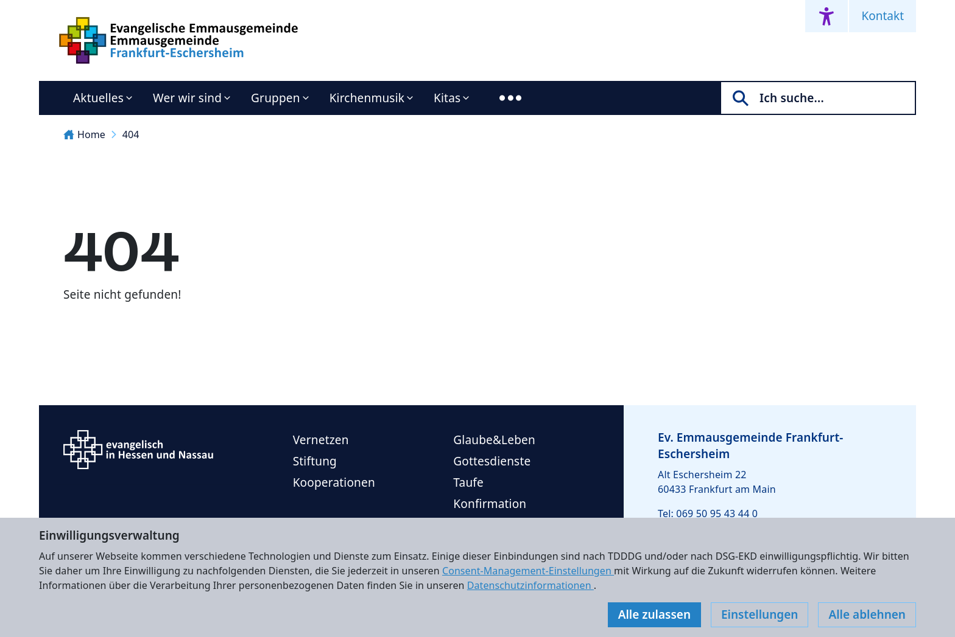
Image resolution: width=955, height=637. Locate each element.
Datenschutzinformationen (530, 585)
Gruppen (275, 98)
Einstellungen (759, 614)
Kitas (447, 98)
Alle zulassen (654, 614)
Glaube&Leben (494, 440)
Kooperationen (334, 482)
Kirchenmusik (366, 98)
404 (130, 134)
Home (84, 134)
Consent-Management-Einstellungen (528, 570)
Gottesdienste (491, 461)
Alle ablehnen (867, 614)
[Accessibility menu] (826, 16)
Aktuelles (98, 98)
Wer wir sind (187, 98)
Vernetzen (321, 440)
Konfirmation (489, 504)
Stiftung (315, 461)
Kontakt (882, 16)
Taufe (468, 482)
